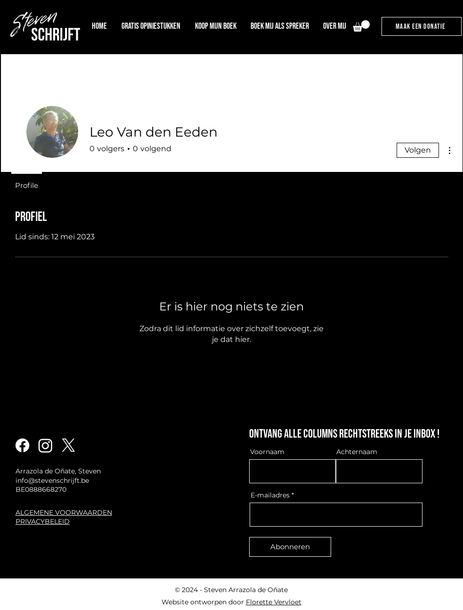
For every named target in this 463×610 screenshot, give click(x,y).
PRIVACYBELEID (43, 521)
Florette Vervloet (273, 602)
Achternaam (356, 451)
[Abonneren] (290, 547)
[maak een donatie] (422, 26)
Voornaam (267, 451)
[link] (361, 26)
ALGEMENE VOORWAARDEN (64, 512)
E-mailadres (270, 495)
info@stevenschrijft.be (52, 480)
